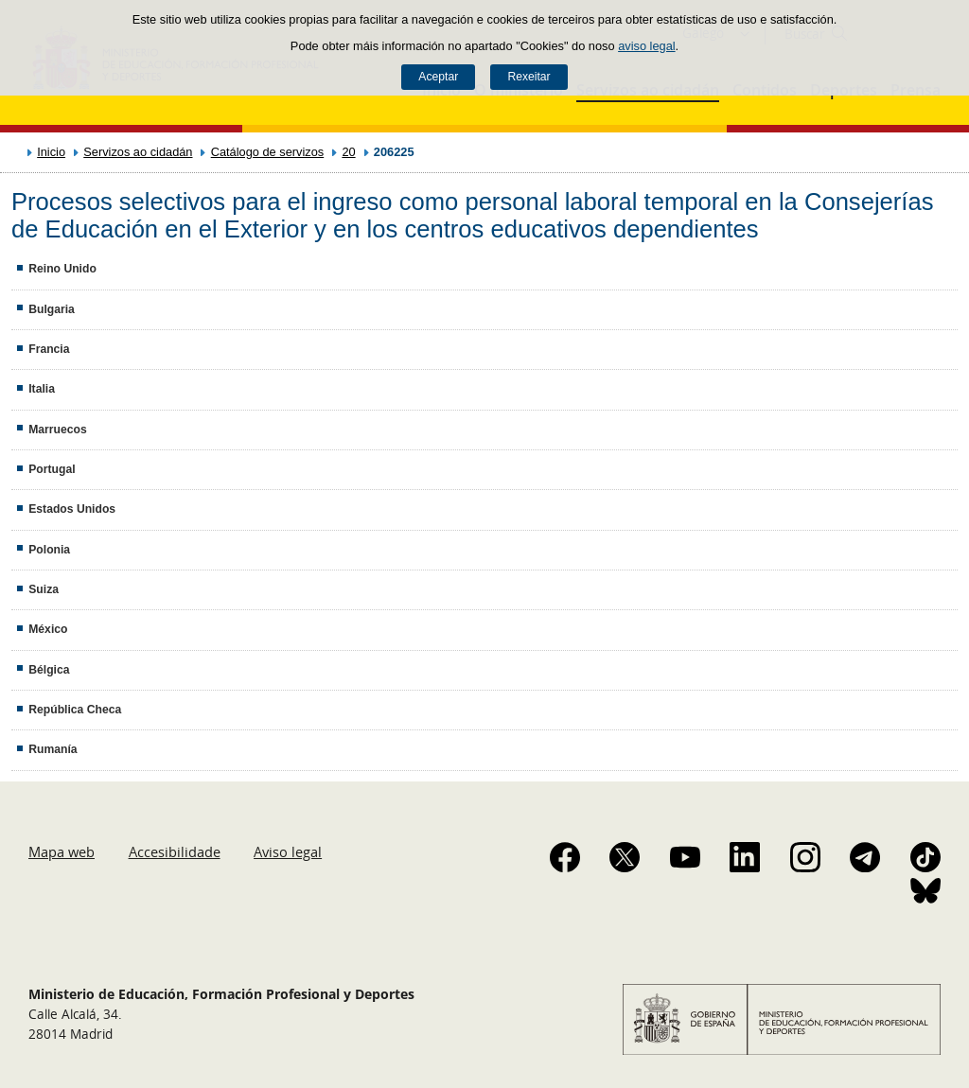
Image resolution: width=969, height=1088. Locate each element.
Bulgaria (51, 309)
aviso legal (646, 46)
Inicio (51, 152)
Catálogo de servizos (268, 152)
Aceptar (438, 76)
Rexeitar (528, 76)
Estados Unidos (71, 509)
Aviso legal (288, 851)
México (47, 629)
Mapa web (61, 851)
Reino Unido (62, 268)
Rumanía (52, 749)
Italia (41, 388)
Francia (48, 349)
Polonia (49, 549)
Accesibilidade (174, 851)
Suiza (43, 589)
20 (348, 152)
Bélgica (48, 669)
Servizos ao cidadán (137, 152)
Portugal (51, 469)
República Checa (74, 709)
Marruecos (57, 429)
